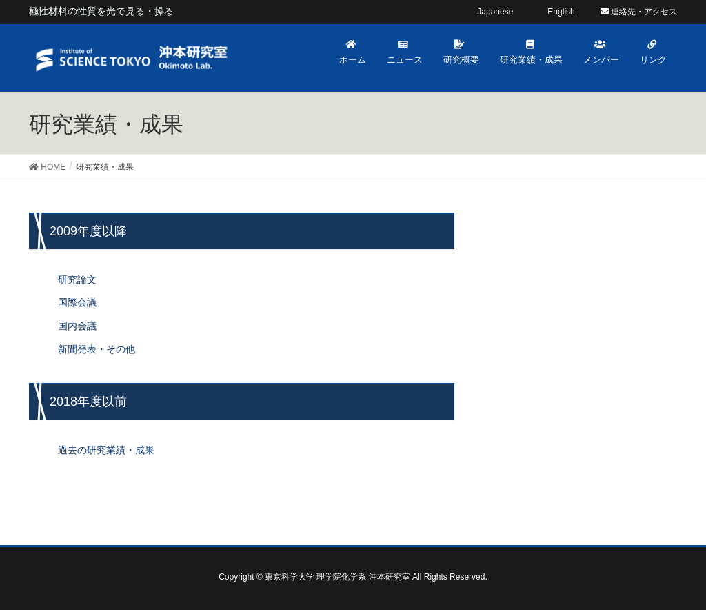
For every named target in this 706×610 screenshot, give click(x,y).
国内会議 (77, 325)
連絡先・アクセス (639, 12)
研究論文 (77, 279)
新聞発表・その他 (96, 349)
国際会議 (77, 302)
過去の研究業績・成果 (106, 449)
